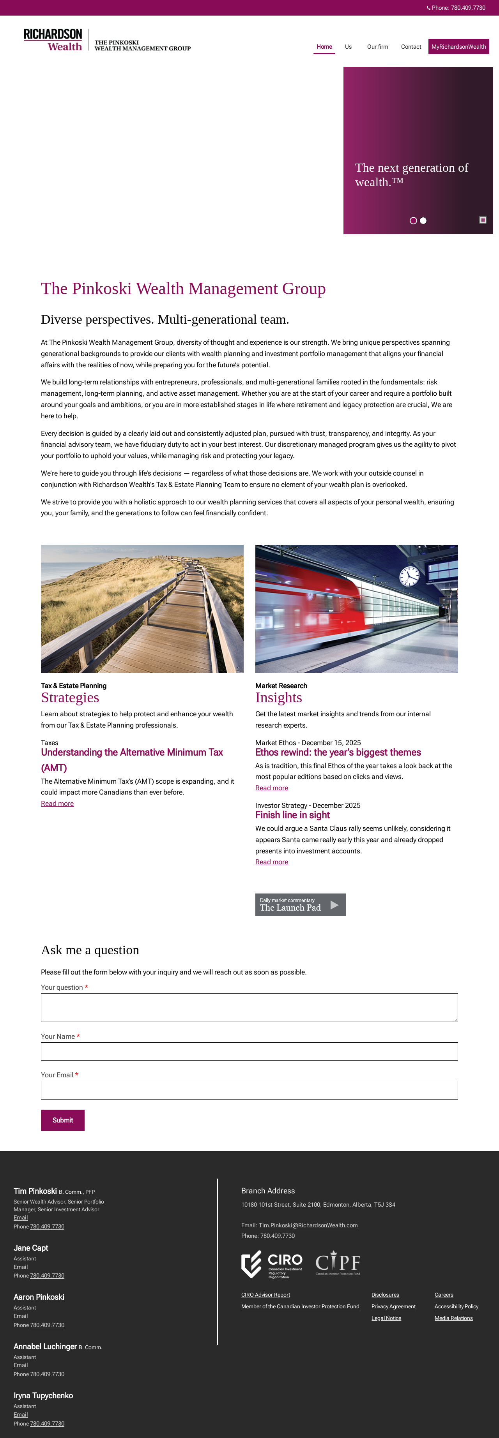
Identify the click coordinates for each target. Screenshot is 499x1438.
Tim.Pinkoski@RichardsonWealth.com (308, 1225)
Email (21, 1217)
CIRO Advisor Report (265, 1295)
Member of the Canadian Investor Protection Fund (300, 1307)
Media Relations (454, 1318)
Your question (64, 987)
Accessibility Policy (456, 1307)
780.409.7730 (47, 1226)
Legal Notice (386, 1318)
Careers (444, 1295)
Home (332, 46)
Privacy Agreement (394, 1307)
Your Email (59, 1075)
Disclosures (385, 1295)
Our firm (385, 46)
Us (356, 46)
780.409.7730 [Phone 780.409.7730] (468, 7)
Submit (63, 1120)
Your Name (60, 1036)
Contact (419, 46)
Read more (57, 803)
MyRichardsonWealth (466, 46)
